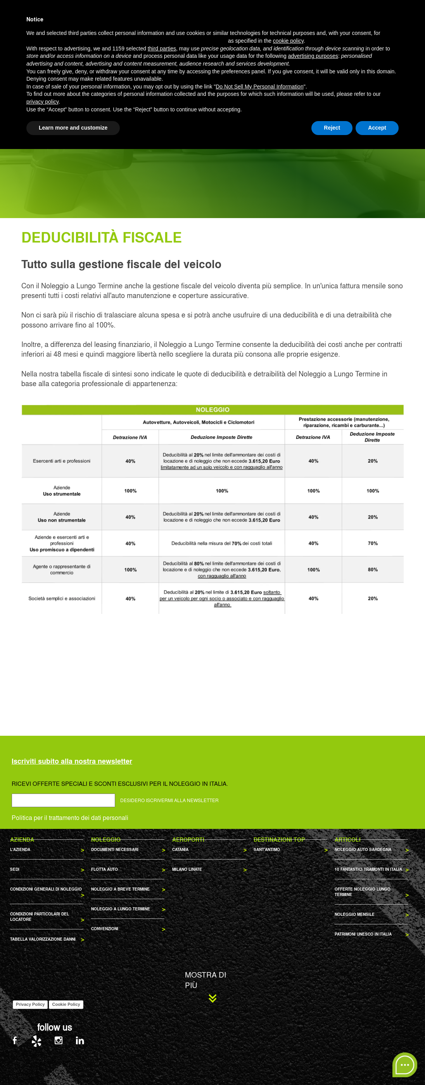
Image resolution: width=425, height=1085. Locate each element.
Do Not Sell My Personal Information (259, 1022)
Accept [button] (377, 1064)
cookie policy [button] (288, 977)
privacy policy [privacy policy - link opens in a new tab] (42, 1038)
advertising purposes (313, 992)
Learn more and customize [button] (73, 1064)
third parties (162, 984)
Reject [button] (332, 1064)
